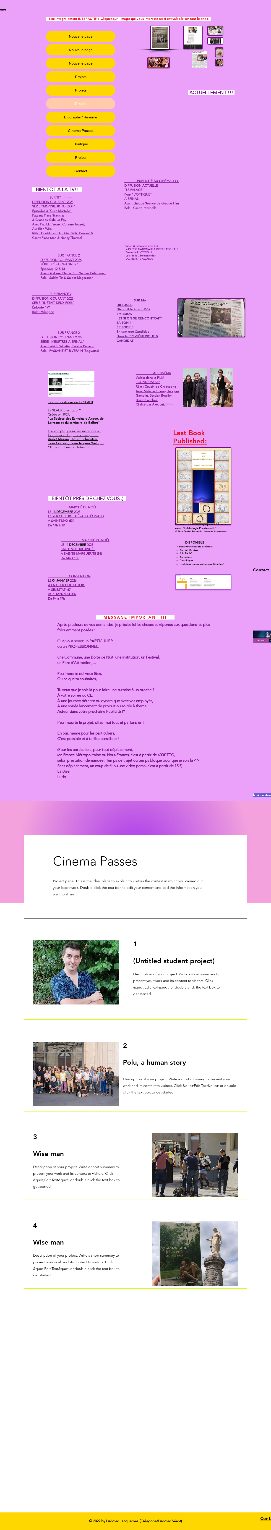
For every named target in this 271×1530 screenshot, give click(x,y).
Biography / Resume (80, 117)
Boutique (80, 144)
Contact (80, 171)
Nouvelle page (81, 36)
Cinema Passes (81, 130)
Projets (80, 77)
